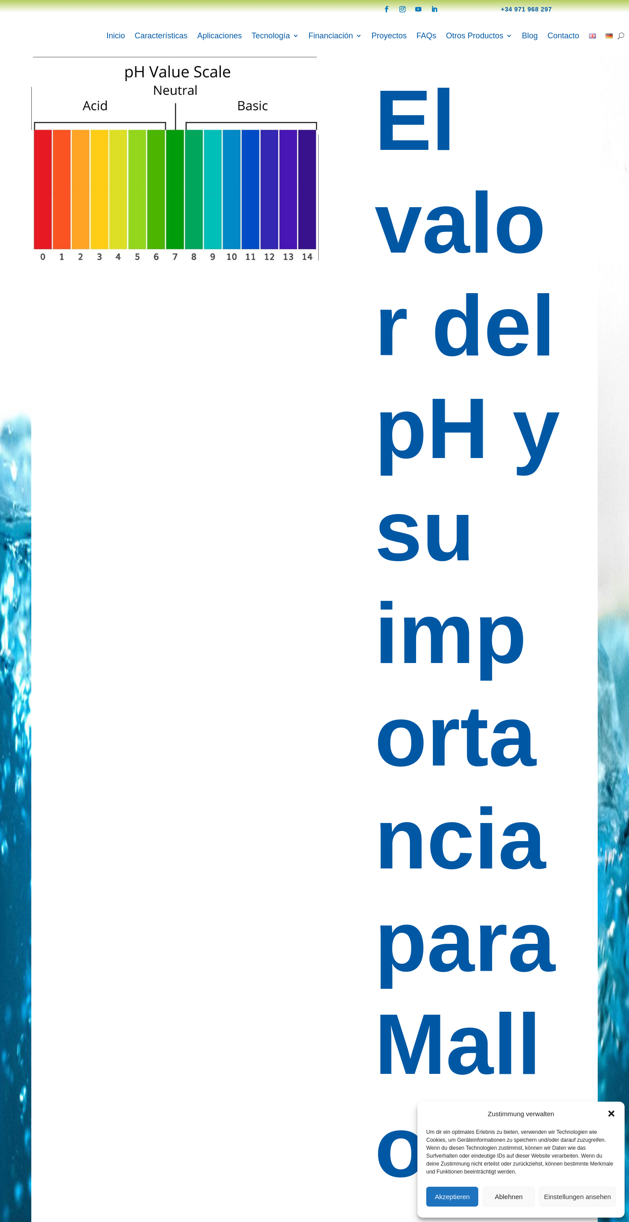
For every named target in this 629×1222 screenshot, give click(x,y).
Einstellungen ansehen (577, 1196)
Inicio (116, 35)
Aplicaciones (219, 35)
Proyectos (389, 35)
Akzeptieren (452, 1196)
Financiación (331, 35)
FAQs (426, 35)
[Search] (621, 35)
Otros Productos (474, 35)
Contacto (563, 35)
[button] (611, 1113)
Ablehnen (508, 1196)
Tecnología (271, 35)
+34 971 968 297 (526, 9)
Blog (530, 35)
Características (161, 35)
